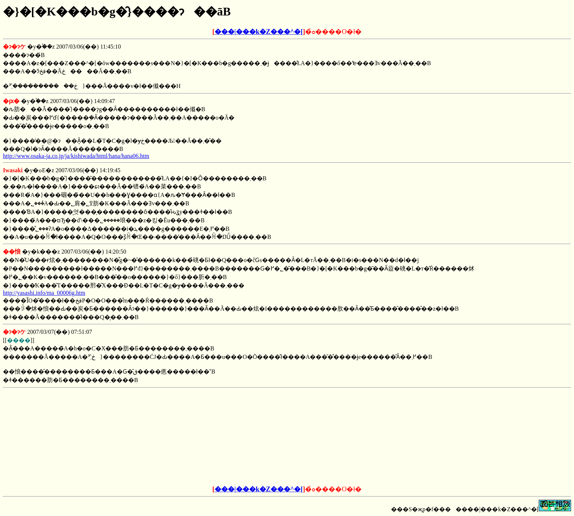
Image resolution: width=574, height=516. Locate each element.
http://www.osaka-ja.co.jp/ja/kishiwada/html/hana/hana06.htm (76, 156)
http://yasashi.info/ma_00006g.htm (44, 293)
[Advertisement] (231, 437)
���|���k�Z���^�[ (259, 31)
